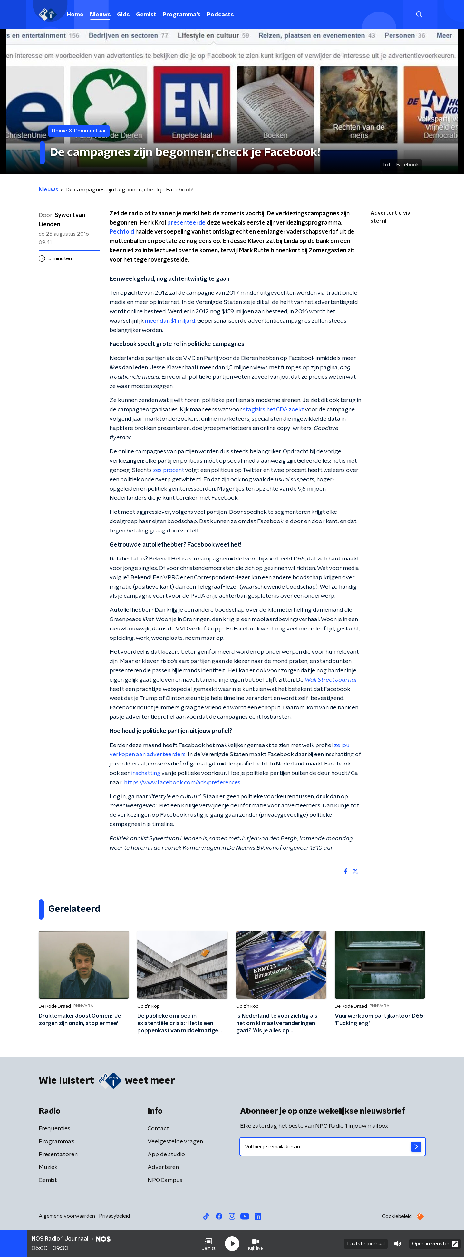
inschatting (145, 773)
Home (75, 15)
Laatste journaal (366, 1243)
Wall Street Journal (330, 680)
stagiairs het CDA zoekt (274, 410)
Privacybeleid (114, 1216)
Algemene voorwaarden (67, 1216)
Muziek (48, 1167)
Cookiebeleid (397, 1216)
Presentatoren (58, 1154)
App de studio (166, 1154)
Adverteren (163, 1167)
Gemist (146, 15)
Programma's (181, 15)
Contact (158, 1129)
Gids (123, 15)
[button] (208, 1243)
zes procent (168, 470)
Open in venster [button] (435, 1243)
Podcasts (220, 15)
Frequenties (54, 1129)
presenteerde (186, 223)
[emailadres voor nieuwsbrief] (332, 1147)
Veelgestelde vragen (175, 1142)
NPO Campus (165, 1180)
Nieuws (100, 15)
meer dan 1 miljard (170, 321)
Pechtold (122, 232)
